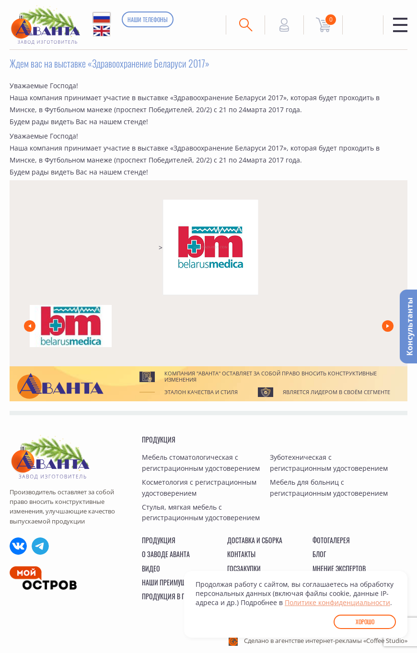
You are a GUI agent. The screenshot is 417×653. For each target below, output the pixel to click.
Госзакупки (244, 568)
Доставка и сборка (254, 540)
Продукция (158, 439)
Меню (400, 25)
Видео (151, 568)
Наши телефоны (147, 19)
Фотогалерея (331, 540)
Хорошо (365, 622)
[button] (29, 326)
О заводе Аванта (166, 554)
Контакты (241, 554)
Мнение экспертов (339, 568)
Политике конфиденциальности (337, 602)
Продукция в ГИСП (168, 596)
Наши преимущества (172, 582)
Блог (319, 554)
